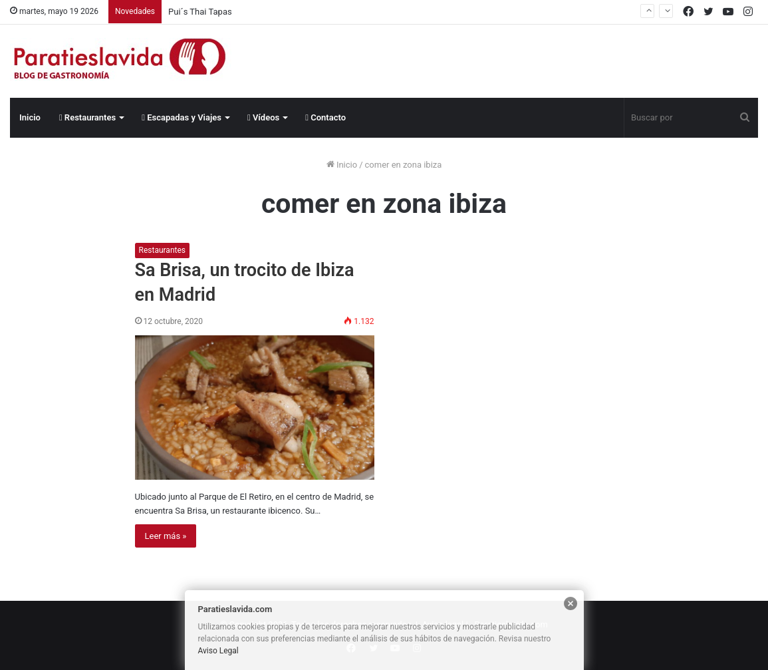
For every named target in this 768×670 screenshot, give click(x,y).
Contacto (325, 117)
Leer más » (166, 536)
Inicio (30, 117)
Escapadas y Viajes (181, 117)
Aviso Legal (218, 650)
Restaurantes (87, 117)
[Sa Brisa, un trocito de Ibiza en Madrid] (254, 407)
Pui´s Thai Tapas (200, 12)
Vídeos (263, 117)
